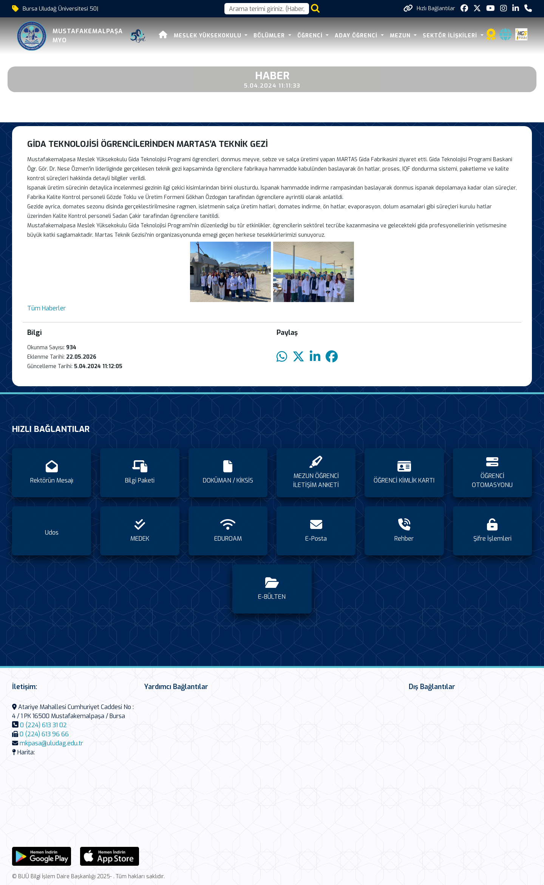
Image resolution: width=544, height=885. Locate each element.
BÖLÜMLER (270, 35)
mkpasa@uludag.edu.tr (51, 743)
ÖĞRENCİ (311, 35)
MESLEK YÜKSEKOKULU (208, 35)
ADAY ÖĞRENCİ (357, 35)
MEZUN (401, 35)
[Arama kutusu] (266, 8)
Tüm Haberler (46, 308)
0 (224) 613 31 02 (43, 725)
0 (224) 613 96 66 (44, 734)
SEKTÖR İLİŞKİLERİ (451, 35)
